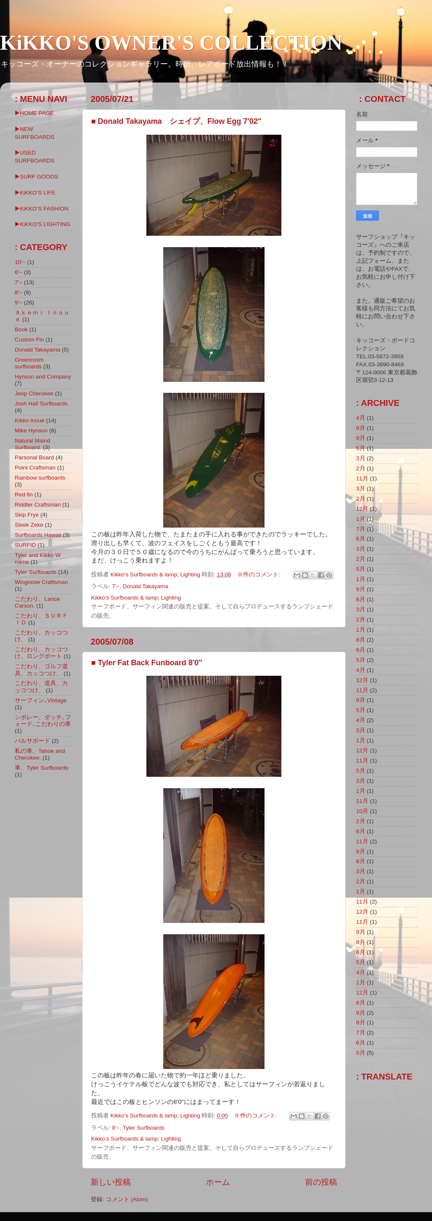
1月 (360, 519)
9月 (360, 438)
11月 (362, 478)
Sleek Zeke (29, 525)
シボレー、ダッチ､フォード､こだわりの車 (43, 720)
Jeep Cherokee (34, 393)
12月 (362, 509)
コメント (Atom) (127, 1199)
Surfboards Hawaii (38, 535)
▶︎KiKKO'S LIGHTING (42, 224)
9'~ (18, 302)
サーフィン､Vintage (41, 700)
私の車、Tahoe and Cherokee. (40, 754)
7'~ (116, 586)
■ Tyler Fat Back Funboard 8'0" (146, 662)
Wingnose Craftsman (41, 582)
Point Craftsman (35, 467)
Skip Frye (27, 515)
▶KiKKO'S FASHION (41, 208)
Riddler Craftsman (38, 504)
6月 (360, 539)
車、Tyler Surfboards (41, 768)
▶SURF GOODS (36, 176)
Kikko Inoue (30, 420)
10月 (362, 811)
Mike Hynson (31, 430)
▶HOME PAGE (34, 113)
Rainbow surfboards (40, 478)
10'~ (20, 262)
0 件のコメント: (260, 574)
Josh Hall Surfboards (41, 403)
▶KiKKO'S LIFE (35, 192)
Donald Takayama (145, 586)
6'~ (18, 272)
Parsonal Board (34, 457)
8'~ (116, 1128)
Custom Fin (29, 339)
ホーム (218, 1182)
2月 (360, 468)
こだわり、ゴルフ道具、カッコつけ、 (41, 669)
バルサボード (32, 741)
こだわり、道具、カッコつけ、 (41, 686)
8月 (360, 428)
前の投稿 (321, 1182)
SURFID (25, 545)
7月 (360, 529)
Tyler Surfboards (144, 1128)
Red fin (24, 494)
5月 (360, 448)
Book (21, 329)
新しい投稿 (111, 1182)
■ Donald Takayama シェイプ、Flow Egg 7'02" (176, 121)
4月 (360, 418)
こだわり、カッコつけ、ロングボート (41, 652)
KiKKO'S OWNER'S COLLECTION (171, 42)
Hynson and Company (43, 376)
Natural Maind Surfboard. (32, 444)
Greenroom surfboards (29, 363)
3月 (360, 458)
